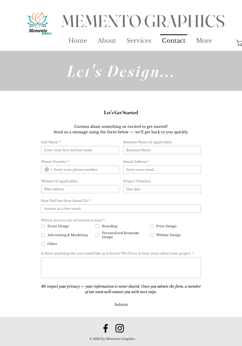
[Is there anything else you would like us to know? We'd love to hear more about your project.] (121, 267)
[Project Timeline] (160, 189)
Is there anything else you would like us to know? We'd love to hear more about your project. (117, 253)
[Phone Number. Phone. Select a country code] (48, 169)
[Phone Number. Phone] (84, 169)
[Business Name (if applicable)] (160, 150)
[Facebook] (105, 328)
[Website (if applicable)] (78, 189)
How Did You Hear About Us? (66, 201)
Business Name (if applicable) (147, 142)
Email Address (136, 162)
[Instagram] (119, 328)
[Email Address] (160, 169)
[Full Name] (78, 150)
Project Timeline (137, 181)
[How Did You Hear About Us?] (119, 209)
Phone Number (55, 162)
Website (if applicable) (59, 181)
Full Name (51, 142)
